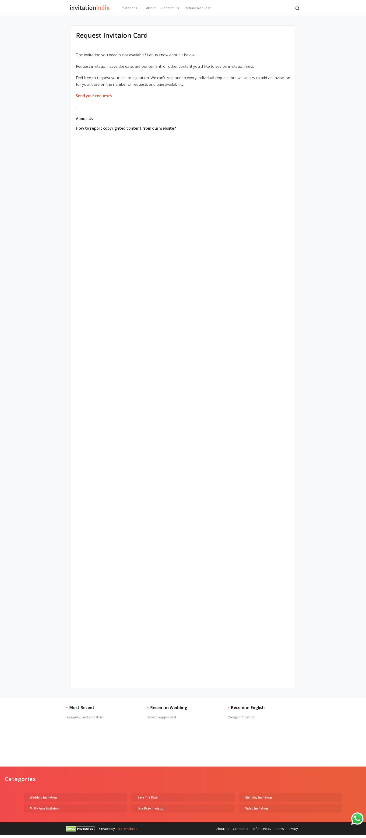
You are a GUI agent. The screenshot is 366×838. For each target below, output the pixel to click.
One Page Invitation (151, 808)
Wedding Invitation (43, 797)
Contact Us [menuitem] (170, 8)
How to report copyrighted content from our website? (126, 128)
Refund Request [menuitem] (198, 8)
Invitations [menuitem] (128, 8)
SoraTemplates (126, 829)
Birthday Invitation (258, 797)
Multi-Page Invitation (45, 808)
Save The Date (147, 797)
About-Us (84, 118)
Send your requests (94, 95)
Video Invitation (256, 808)
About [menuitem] (151, 8)
